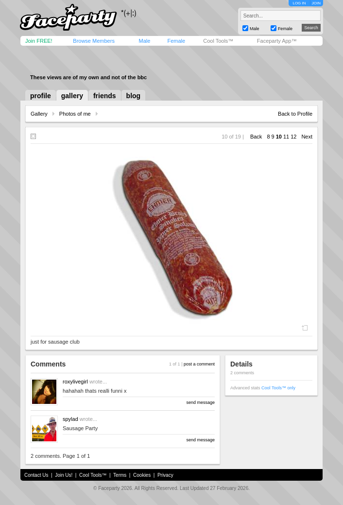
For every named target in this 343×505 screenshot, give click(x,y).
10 (279, 136)
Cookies (142, 475)
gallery (72, 96)
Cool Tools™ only (278, 387)
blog (133, 96)
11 (286, 136)
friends (104, 96)
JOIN (316, 3)
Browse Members (94, 41)
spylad (70, 419)
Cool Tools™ (218, 41)
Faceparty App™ (277, 41)
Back (256, 136)
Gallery (39, 114)
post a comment (199, 364)
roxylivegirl (75, 381)
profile (40, 96)
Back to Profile (295, 114)
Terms (119, 475)
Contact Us (36, 475)
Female (176, 41)
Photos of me (75, 114)
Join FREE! (38, 41)
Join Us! (63, 475)
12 (293, 136)
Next (306, 136)
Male (144, 41)
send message (200, 402)
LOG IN (299, 3)
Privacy (165, 475)
